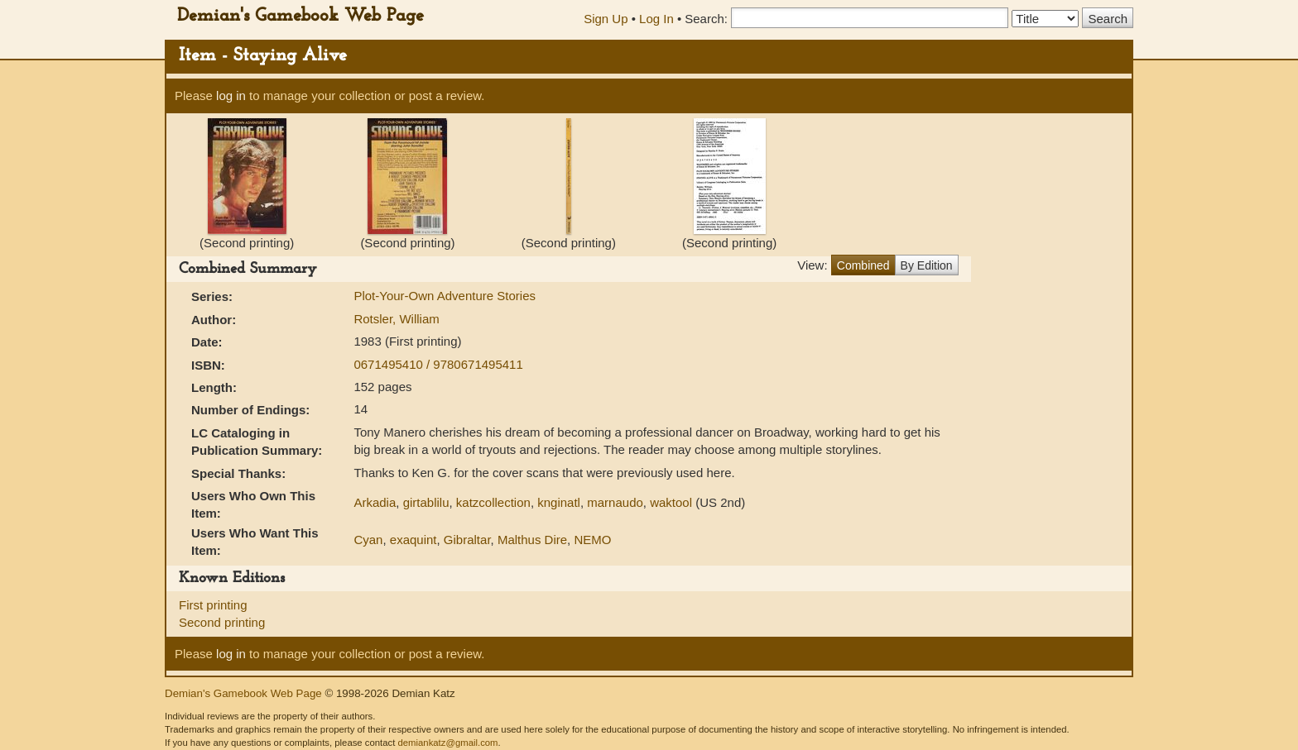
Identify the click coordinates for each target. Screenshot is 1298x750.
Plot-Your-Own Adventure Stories (444, 296)
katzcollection (493, 502)
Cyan (367, 540)
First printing (213, 605)
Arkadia (374, 502)
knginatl (558, 502)
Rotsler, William (396, 319)
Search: (706, 19)
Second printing (222, 622)
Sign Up (605, 19)
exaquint (413, 540)
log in (231, 95)
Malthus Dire (532, 540)
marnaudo (615, 502)
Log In (656, 19)
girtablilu (426, 502)
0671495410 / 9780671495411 (437, 364)
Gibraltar (467, 540)
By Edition (927, 265)
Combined (863, 265)
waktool (671, 502)
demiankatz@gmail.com (447, 743)
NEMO (592, 540)
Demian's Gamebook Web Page (300, 16)
